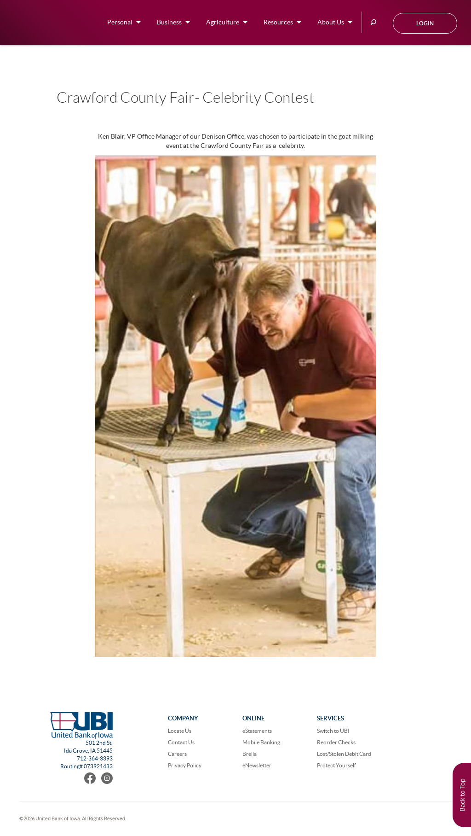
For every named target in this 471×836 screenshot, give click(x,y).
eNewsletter (256, 765)
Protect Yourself (336, 765)
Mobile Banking (261, 742)
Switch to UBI (333, 731)
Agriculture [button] (222, 22)
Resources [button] (278, 22)
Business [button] (169, 22)
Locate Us (179, 731)
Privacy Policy (184, 765)
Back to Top (462, 795)
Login (425, 23)
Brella (249, 754)
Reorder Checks (336, 742)
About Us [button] (330, 22)
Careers (177, 754)
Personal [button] (119, 22)
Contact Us (181, 742)
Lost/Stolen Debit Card (344, 754)
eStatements (257, 731)
